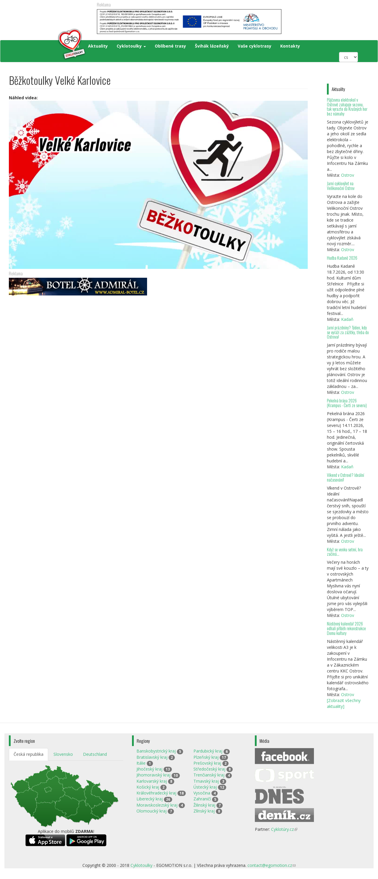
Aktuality (98, 46)
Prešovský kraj (207, 763)
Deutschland (95, 754)
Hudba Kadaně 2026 (342, 258)
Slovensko (63, 754)
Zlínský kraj (204, 811)
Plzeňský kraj (206, 757)
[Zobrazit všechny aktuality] (344, 703)
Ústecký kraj (205, 787)
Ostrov (347, 175)
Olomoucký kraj (151, 811)
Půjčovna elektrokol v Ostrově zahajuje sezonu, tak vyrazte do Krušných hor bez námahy (347, 107)
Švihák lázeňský (212, 46)
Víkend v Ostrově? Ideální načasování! (345, 477)
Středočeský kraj (209, 769)
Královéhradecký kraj (156, 793)
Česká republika (28, 754)
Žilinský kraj (204, 805)
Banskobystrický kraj (156, 751)
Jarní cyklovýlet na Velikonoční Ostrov (340, 185)
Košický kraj (147, 787)
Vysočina (201, 793)
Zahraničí (202, 799)
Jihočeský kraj (149, 769)
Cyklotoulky (131, 46)
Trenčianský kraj (208, 775)
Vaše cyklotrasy (254, 46)
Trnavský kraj (206, 781)
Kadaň (347, 319)
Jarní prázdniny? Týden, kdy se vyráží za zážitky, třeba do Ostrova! (348, 332)
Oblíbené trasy (170, 46)
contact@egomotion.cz (271, 865)
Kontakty (290, 46)
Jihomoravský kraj (153, 775)
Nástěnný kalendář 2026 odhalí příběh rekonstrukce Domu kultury (346, 628)
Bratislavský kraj (151, 757)
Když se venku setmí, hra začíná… (345, 551)
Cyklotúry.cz (284, 829)
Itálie (141, 763)
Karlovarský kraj (151, 781)
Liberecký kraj (149, 799)
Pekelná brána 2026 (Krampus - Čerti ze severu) (347, 402)
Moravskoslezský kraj (156, 805)
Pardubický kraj (207, 751)
